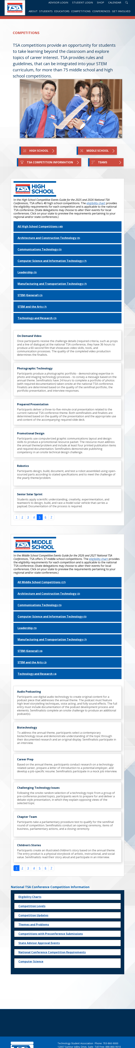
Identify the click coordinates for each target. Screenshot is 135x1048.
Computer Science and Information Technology (52, 261)
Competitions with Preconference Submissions (50, 934)
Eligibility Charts (29, 897)
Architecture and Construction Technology (49, 238)
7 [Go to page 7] (51, 517)
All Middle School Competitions (42, 582)
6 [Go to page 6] (45, 517)
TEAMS (106, 162)
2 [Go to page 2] (22, 517)
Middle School (97, 150)
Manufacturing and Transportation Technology (52, 284)
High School (38, 150)
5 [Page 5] (39, 517)
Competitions (81, 11)
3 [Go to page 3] (28, 517)
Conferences (101, 11)
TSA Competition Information (50, 162)
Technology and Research (37, 318)
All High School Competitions (40, 226)
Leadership (27, 272)
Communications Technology (40, 249)
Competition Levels (31, 906)
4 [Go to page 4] (34, 517)
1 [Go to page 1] (16, 517)
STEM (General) (30, 295)
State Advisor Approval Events (39, 943)
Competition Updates (33, 915)
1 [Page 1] (16, 868)
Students (46, 11)
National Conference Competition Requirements (52, 952)
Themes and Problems (33, 924)
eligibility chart (96, 203)
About (33, 11)
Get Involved (121, 11)
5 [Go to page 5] (39, 868)
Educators (61, 11)
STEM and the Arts (32, 307)
